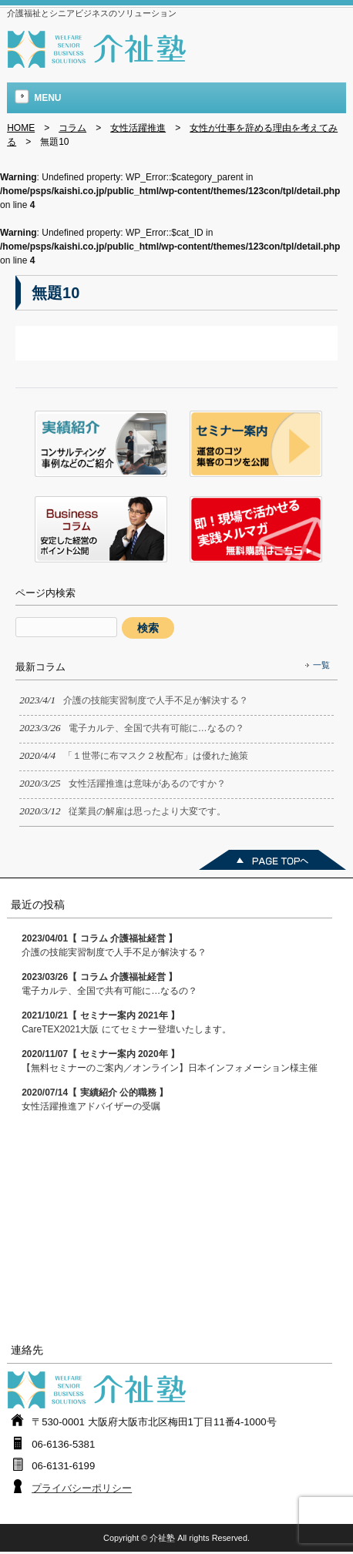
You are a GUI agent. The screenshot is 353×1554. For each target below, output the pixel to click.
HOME (21, 128)
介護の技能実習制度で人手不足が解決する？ (114, 945)
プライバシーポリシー (82, 1488)
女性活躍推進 (138, 128)
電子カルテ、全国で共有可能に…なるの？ (109, 984)
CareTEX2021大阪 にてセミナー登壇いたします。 (126, 1022)
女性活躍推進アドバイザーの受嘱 (95, 1099)
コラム (72, 128)
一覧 (321, 665)
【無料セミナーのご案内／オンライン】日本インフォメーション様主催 (170, 1061)
